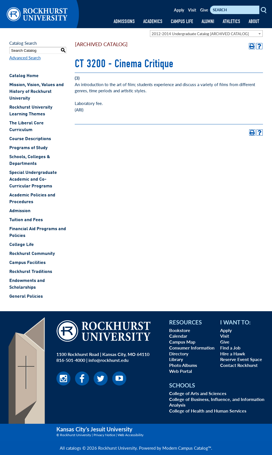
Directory (178, 353)
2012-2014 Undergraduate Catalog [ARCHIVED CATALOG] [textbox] (200, 33)
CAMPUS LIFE (182, 21)
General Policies (26, 296)
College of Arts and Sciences (197, 393)
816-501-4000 (70, 360)
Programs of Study (28, 148)
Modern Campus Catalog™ (186, 448)
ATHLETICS (231, 21)
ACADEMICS (152, 21)
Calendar (178, 336)
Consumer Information (191, 347)
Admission (19, 211)
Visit (192, 10)
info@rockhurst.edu (109, 360)
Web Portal (180, 371)
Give (204, 10)
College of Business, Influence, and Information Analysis (216, 402)
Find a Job (230, 347)
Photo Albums (183, 365)
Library (176, 359)
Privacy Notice (104, 434)
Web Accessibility (130, 434)
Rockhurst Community (32, 254)
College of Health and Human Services (207, 410)
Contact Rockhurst (239, 365)
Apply (179, 10)
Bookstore (179, 330)
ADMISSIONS (124, 21)
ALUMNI (208, 21)
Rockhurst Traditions (30, 272)
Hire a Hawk (232, 353)
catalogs (73, 448)
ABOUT (254, 21)
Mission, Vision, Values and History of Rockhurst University (36, 92)
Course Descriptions (30, 139)
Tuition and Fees (26, 220)
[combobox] (206, 33)
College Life (21, 245)
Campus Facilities (27, 263)
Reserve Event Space (241, 359)
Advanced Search (25, 57)
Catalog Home (24, 76)
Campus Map (182, 342)
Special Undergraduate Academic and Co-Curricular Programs (33, 180)
